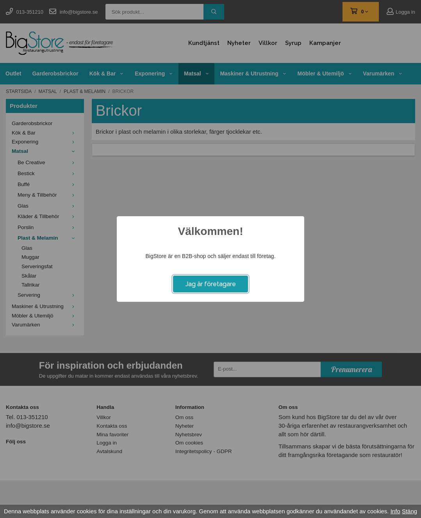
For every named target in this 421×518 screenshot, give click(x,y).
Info (395, 511)
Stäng (409, 511)
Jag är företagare (211, 284)
